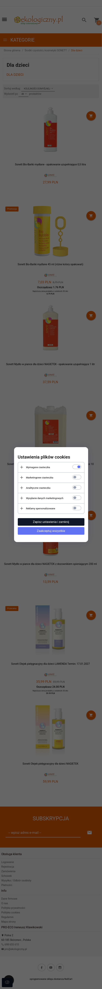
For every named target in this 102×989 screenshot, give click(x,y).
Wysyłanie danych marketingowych (44, 498)
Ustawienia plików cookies (44, 457)
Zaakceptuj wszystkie (51, 531)
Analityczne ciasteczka (38, 487)
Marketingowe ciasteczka (39, 477)
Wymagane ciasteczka (38, 467)
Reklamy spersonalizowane (40, 508)
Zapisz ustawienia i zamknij (51, 522)
